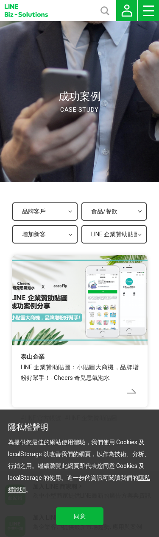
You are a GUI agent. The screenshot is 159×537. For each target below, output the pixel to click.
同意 (80, 516)
